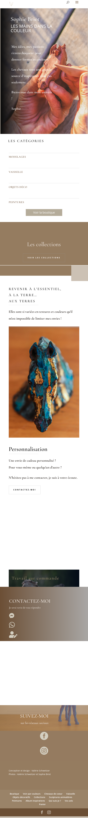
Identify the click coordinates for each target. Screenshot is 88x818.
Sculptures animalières (60, 798)
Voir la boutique (44, 212)
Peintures (17, 802)
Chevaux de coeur (53, 795)
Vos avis (69, 802)
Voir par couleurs (31, 795)
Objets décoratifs (21, 798)
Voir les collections (44, 257)
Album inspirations (35, 802)
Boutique (14, 795)
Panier (42, 806)
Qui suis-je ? (55, 802)
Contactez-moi (24, 491)
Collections (39, 798)
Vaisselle (70, 795)
